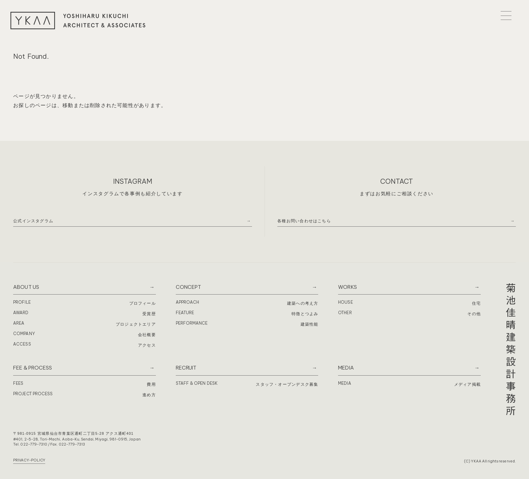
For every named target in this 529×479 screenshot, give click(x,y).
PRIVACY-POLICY (29, 460)
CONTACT (396, 181)
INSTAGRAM (132, 181)
